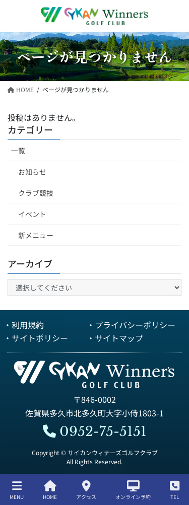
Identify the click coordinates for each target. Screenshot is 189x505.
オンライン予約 (133, 490)
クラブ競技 (35, 193)
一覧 (18, 151)
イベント (32, 214)
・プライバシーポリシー (131, 325)
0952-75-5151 (95, 431)
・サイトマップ (115, 338)
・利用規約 (24, 325)
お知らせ (32, 172)
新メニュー (35, 235)
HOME (50, 490)
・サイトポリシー (36, 338)
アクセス (86, 490)
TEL (174, 490)
